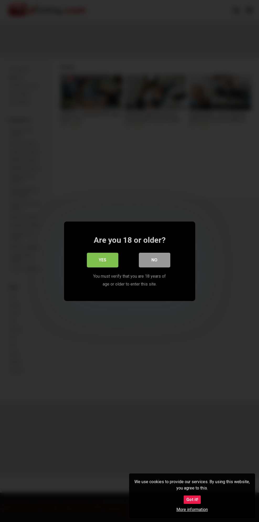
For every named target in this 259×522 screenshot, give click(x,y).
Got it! (192, 499)
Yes (102, 259)
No (154, 259)
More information (192, 509)
